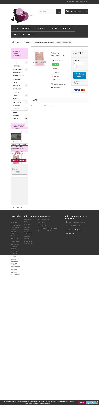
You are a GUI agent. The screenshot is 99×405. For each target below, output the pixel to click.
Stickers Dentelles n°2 (19, 275)
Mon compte (44, 333)
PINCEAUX (40, 28)
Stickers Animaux (16, 146)
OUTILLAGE (17, 92)
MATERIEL (68, 28)
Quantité (76, 60)
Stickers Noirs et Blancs (18, 153)
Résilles (16, 128)
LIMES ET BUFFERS (16, 97)
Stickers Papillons (16, 140)
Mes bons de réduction (45, 348)
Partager (56, 72)
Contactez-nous (72, 2)
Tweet (55, 68)
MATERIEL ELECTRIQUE (24, 34)
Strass (16, 122)
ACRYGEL (16, 66)
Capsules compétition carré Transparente (18, 235)
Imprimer (57, 87)
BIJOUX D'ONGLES (16, 113)
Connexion (83, 2)
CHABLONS (17, 89)
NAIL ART (54, 28)
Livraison (27, 341)
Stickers (17, 132)
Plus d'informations (92, 402)
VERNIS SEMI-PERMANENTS (18, 71)
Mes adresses (42, 342)
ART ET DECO (17, 197)
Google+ (56, 76)
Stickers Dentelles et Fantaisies (16, 171)
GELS (15, 28)
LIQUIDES (26, 28)
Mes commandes (43, 337)
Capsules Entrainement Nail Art (18, 184)
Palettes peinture (16, 192)
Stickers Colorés (16, 159)
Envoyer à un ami (60, 84)
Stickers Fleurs (19, 178)
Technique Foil (19, 125)
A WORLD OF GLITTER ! (17, 103)
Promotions (18, 216)
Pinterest (56, 80)
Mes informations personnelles (48, 345)
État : (53, 60)
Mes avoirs (41, 339)
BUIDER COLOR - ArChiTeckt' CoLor (18, 79)
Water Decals (18, 135)
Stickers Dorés (19, 165)
